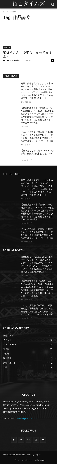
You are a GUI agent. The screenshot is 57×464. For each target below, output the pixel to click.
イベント (7, 47)
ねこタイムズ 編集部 (11, 60)
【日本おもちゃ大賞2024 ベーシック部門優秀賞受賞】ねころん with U (37, 153)
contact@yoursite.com (26, 418)
